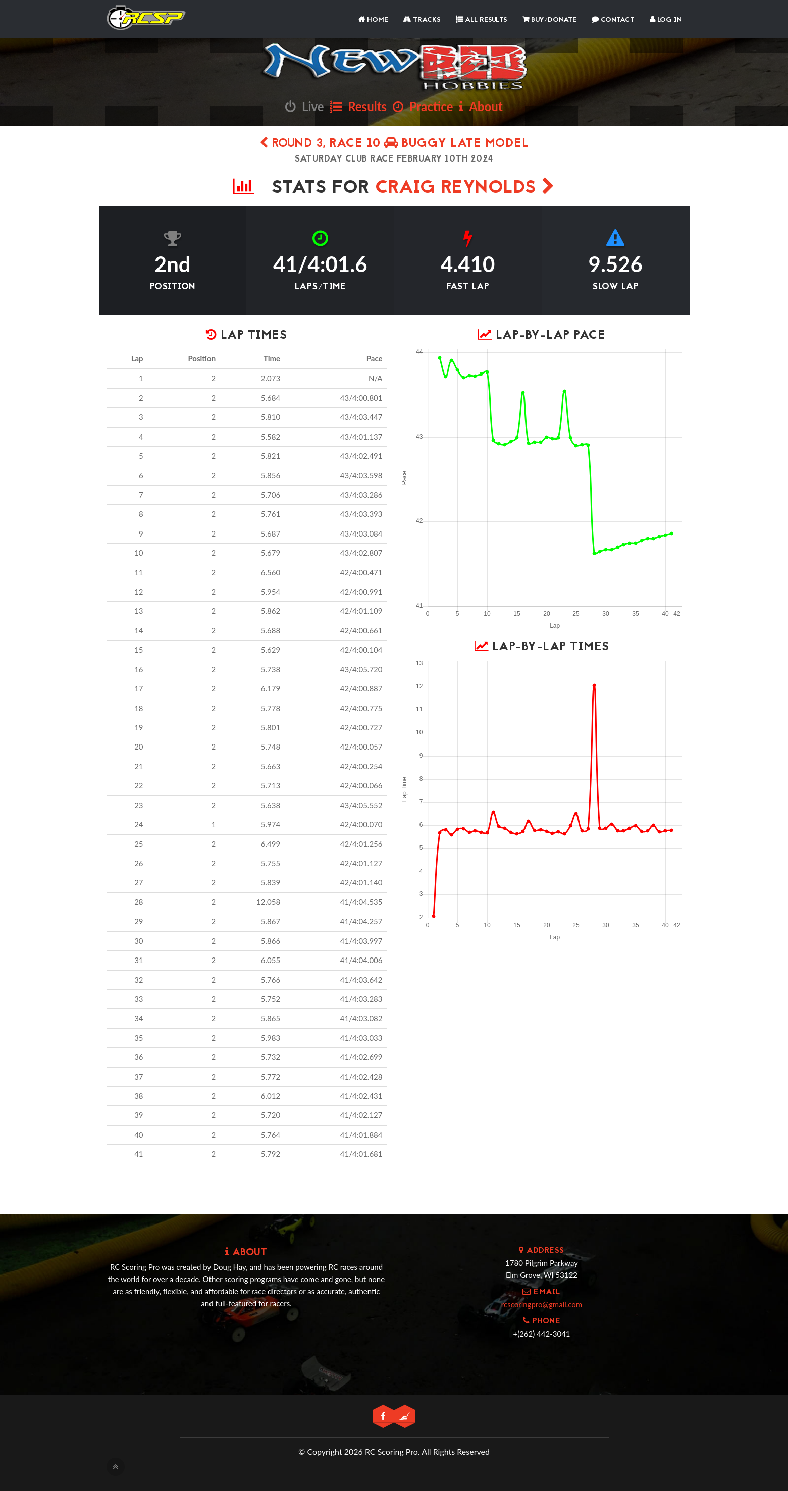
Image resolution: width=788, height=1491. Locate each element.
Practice (423, 106)
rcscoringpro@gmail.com (541, 1304)
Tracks (422, 20)
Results (358, 106)
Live (304, 106)
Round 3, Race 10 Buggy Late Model (394, 144)
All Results (481, 20)
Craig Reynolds (465, 188)
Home (373, 20)
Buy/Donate (549, 20)
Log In (666, 20)
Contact (613, 20)
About (480, 106)
